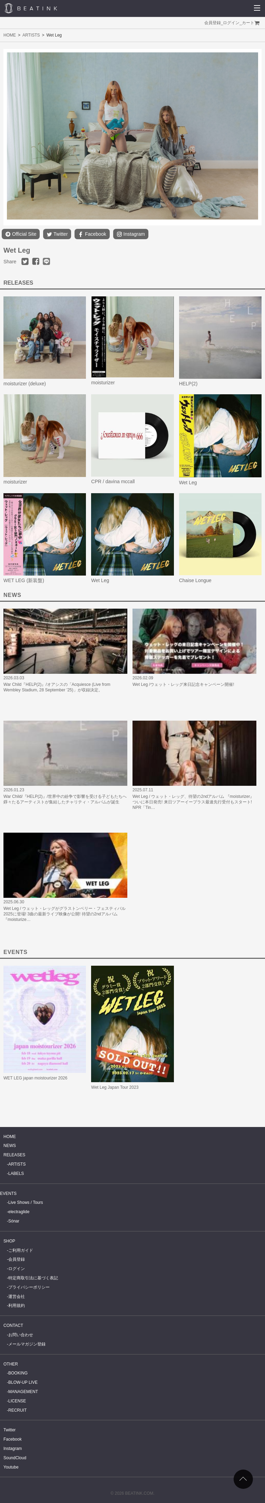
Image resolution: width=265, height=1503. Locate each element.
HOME (9, 35)
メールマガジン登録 (27, 1344)
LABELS (16, 1173)
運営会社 (16, 1296)
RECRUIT (17, 1410)
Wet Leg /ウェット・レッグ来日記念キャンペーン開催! (183, 684)
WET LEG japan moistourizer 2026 (35, 1078)
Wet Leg (188, 482)
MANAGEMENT (23, 1391)
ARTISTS (31, 35)
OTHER (10, 1364)
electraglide (18, 1211)
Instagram (131, 234)
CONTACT (13, 1325)
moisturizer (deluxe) (24, 383)
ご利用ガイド (20, 1250)
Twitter (57, 234)
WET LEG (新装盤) (23, 580)
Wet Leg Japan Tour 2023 (114, 1087)
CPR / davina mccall (113, 481)
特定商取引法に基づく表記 (33, 1278)
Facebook (92, 234)
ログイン (231, 22)
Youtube (11, 1467)
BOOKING (18, 1373)
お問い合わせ (20, 1334)
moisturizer (103, 382)
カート (248, 22)
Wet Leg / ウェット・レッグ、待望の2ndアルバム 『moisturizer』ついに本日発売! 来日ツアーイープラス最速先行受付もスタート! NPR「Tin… (193, 802)
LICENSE (17, 1401)
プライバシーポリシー (29, 1287)
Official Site (20, 234)
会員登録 (212, 22)
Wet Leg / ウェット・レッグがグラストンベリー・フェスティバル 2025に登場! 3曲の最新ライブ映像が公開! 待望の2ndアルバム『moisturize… (64, 914)
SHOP (9, 1241)
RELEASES (14, 1154)
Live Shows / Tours (25, 1202)
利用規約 (16, 1305)
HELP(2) (188, 383)
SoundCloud (14, 1457)
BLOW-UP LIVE (23, 1382)
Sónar (13, 1221)
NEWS (9, 1145)
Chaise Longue (195, 580)
